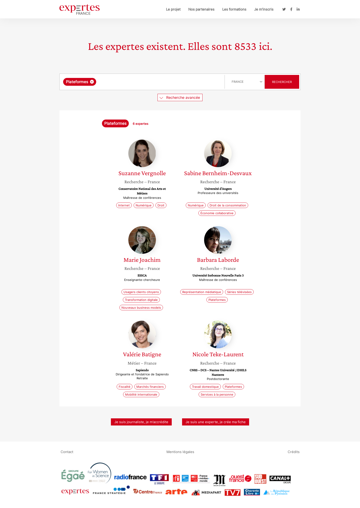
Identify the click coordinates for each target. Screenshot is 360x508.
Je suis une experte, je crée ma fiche (216, 422)
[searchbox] (145, 82)
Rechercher (282, 82)
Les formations (234, 9)
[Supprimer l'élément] (92, 82)
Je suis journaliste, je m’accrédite (141, 422)
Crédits (294, 452)
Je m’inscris (263, 9)
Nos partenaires (201, 9)
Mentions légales (180, 452)
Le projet (173, 9)
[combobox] (143, 82)
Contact (67, 452)
